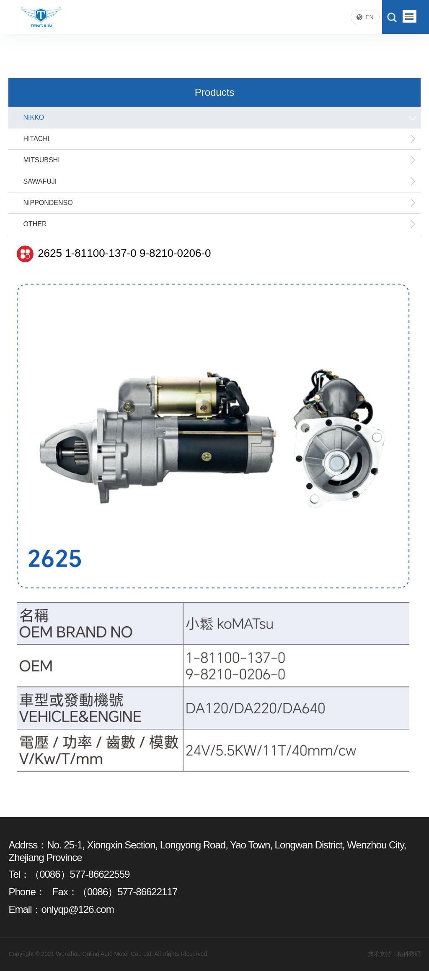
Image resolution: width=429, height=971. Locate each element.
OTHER (219, 224)
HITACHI (219, 139)
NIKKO (220, 117)
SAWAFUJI (219, 181)
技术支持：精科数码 (394, 954)
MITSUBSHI (219, 160)
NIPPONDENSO (219, 203)
